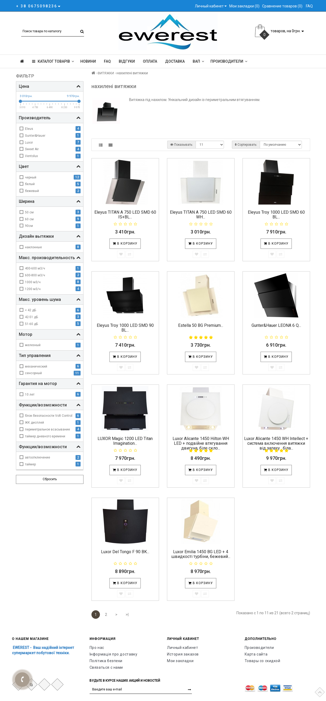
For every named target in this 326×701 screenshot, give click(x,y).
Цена (50, 86)
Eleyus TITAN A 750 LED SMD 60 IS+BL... (125, 214)
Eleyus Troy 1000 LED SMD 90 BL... (125, 328)
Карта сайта (256, 654)
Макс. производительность (50, 257)
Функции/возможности (50, 404)
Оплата (150, 61)
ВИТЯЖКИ (106, 73)
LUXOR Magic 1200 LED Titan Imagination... (125, 441)
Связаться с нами (106, 667)
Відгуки (127, 61)
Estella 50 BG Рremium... (200, 325)
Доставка (175, 61)
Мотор (50, 334)
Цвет (50, 166)
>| (127, 614)
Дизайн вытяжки (50, 236)
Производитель (50, 117)
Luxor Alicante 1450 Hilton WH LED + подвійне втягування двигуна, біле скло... (201, 443)
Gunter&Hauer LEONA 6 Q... (276, 325)
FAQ (107, 61)
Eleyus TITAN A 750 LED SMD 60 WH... (201, 214)
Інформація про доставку (114, 654)
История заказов (183, 654)
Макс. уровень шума (50, 299)
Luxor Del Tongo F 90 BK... (125, 551)
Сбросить (50, 479)
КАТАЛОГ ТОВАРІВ (53, 61)
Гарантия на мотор (50, 383)
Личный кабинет (182, 647)
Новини (88, 61)
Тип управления (50, 355)
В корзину (125, 243)
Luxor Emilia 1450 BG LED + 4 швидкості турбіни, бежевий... (200, 554)
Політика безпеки (106, 661)
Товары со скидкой (262, 661)
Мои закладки (180, 661)
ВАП (198, 61)
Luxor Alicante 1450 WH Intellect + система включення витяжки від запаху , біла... (276, 443)
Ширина (50, 201)
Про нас (97, 647)
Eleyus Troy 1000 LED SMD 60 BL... (276, 214)
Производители (228, 61)
